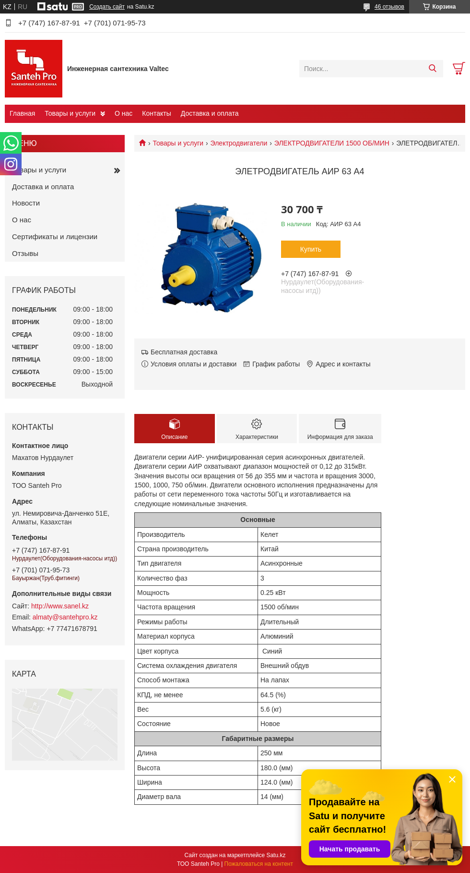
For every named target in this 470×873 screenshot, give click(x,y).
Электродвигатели (239, 143)
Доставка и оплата (210, 113)
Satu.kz (275, 855)
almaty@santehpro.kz (65, 617)
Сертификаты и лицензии (54, 236)
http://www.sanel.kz (60, 606)
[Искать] (432, 68)
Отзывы (25, 253)
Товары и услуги (70, 113)
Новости (26, 203)
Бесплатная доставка (184, 352)
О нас (123, 113)
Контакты (156, 113)
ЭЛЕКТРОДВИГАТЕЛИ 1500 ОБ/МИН (331, 143)
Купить (310, 249)
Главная (22, 113)
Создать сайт (107, 6)
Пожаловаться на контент (258, 864)
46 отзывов (389, 6)
